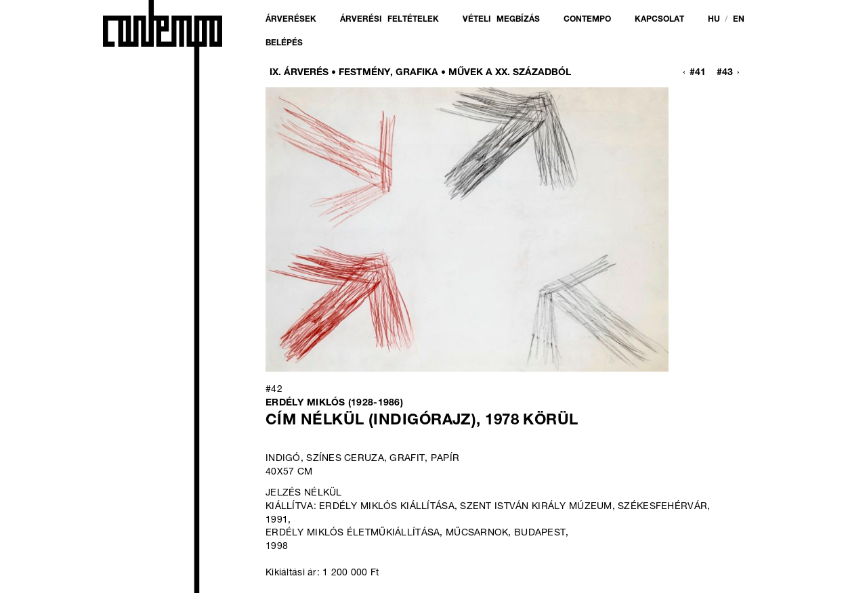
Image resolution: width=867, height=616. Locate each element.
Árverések (291, 20)
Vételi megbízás (501, 20)
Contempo (587, 20)
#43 (725, 73)
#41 (698, 73)
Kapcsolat (659, 20)
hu (714, 20)
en (738, 20)
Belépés (284, 43)
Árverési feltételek (389, 20)
